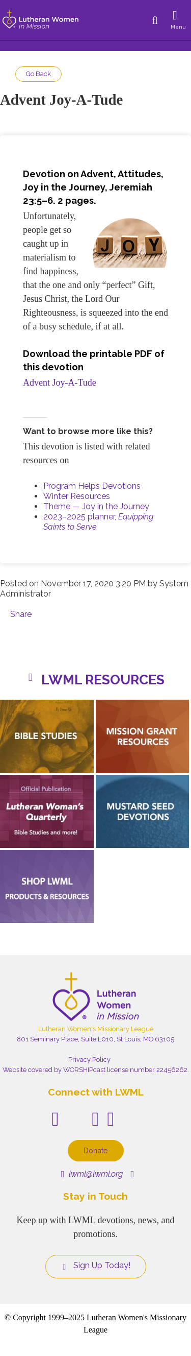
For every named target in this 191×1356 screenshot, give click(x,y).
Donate (96, 1150)
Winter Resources (76, 496)
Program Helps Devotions (92, 486)
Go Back (38, 74)
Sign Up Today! (95, 1265)
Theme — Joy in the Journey (96, 506)
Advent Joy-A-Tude (59, 382)
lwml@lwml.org (92, 1174)
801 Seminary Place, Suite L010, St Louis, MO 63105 (95, 1039)
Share (21, 614)
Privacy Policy (89, 1059)
